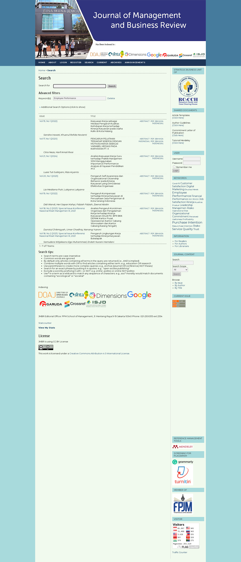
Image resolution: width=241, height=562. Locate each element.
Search (89, 62)
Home (41, 62)
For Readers (181, 241)
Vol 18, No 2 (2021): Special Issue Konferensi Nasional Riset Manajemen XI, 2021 (62, 209)
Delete (111, 98)
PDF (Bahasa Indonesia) (157, 122)
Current (102, 62)
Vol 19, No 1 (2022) (48, 121)
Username (177, 159)
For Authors (181, 243)
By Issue (179, 283)
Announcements (135, 62)
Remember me (184, 167)
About (53, 62)
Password (177, 163)
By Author (180, 285)
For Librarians (182, 246)
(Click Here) (178, 125)
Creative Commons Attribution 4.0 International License (99, 353)
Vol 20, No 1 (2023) (48, 176)
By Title (178, 288)
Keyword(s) (45, 98)
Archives (116, 62)
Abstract (145, 121)
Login (63, 62)
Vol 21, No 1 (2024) (48, 156)
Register (75, 62)
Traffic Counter (179, 552)
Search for (44, 85)
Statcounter (45, 323)
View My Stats (46, 327)
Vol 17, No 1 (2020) (48, 138)
